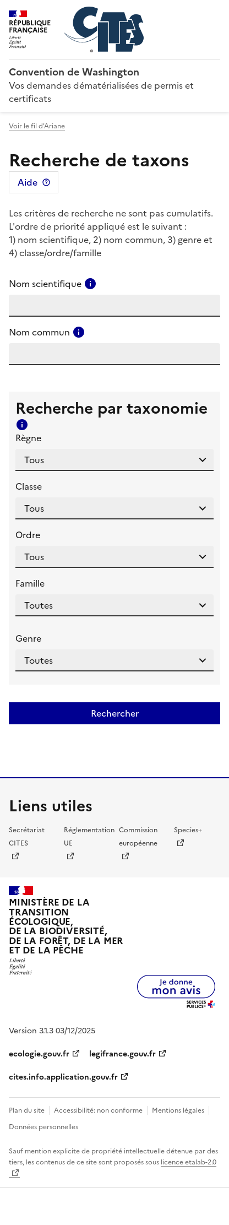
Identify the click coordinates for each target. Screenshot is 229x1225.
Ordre (27, 534)
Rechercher (115, 713)
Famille (30, 583)
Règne (28, 438)
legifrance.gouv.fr (122, 1054)
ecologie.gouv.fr (39, 1054)
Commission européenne (138, 836)
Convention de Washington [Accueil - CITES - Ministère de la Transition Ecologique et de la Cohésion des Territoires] (74, 71)
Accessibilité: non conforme (98, 1110)
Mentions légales (178, 1110)
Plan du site (27, 1110)
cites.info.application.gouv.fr (63, 1077)
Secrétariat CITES (27, 836)
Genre (28, 638)
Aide (27, 182)
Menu (214, 13)
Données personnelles (43, 1127)
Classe (28, 486)
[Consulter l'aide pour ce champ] (90, 283)
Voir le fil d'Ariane (37, 126)
